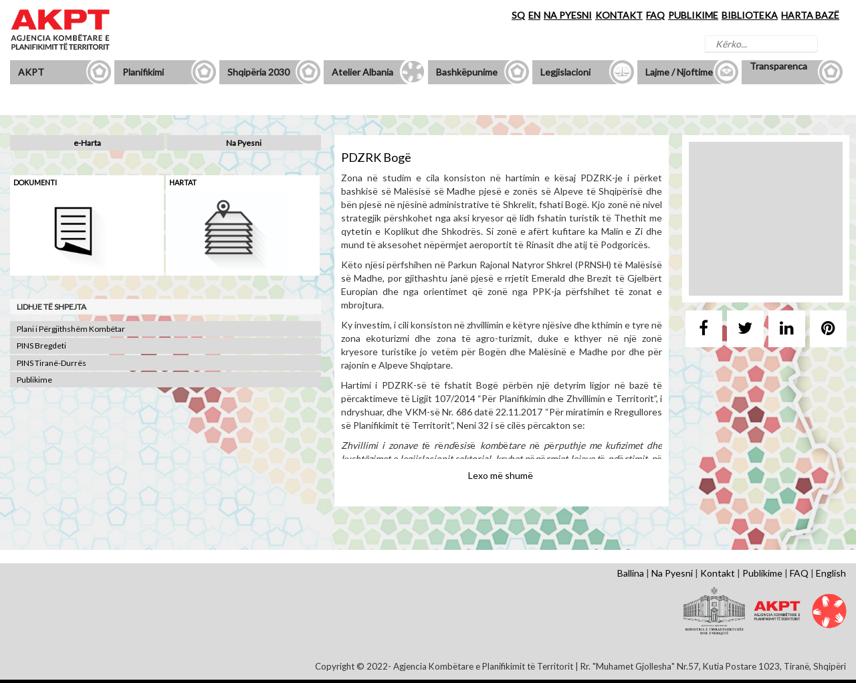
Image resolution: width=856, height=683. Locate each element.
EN (534, 15)
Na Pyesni (243, 143)
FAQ (655, 15)
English (831, 573)
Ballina (630, 573)
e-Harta (87, 143)
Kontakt (717, 573)
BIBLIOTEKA (750, 15)
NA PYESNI (568, 15)
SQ (518, 15)
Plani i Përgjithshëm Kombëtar (71, 329)
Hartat (183, 182)
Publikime (34, 380)
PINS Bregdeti (41, 345)
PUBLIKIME (693, 15)
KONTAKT (619, 15)
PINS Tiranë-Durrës (51, 363)
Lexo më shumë (500, 475)
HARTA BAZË (810, 15)
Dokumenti (35, 182)
